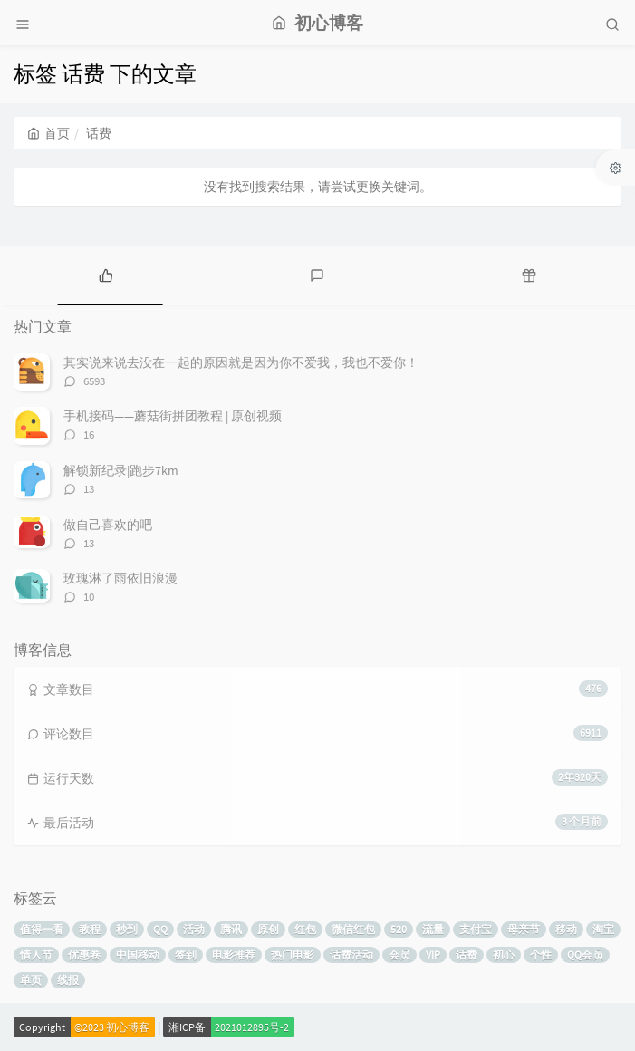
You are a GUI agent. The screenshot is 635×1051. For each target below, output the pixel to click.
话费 (466, 954)
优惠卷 (84, 954)
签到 (186, 954)
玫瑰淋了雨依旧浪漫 (120, 578)
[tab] (106, 273)
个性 (541, 954)
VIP (433, 954)
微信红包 (353, 929)
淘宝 (603, 929)
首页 (48, 133)
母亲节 (523, 929)
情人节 (36, 954)
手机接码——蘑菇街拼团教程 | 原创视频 (172, 416)
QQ (160, 929)
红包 (305, 929)
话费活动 (351, 954)
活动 (194, 929)
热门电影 (292, 954)
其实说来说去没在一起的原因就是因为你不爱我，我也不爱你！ (241, 362)
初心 (504, 954)
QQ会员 (585, 954)
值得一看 (41, 929)
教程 (90, 929)
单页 (31, 980)
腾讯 (231, 929)
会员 (399, 954)
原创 (268, 929)
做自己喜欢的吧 (107, 524)
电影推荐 (233, 954)
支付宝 (475, 929)
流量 (433, 929)
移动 (566, 929)
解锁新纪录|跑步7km (120, 470)
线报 (68, 980)
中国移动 (137, 954)
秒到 (127, 929)
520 (398, 929)
